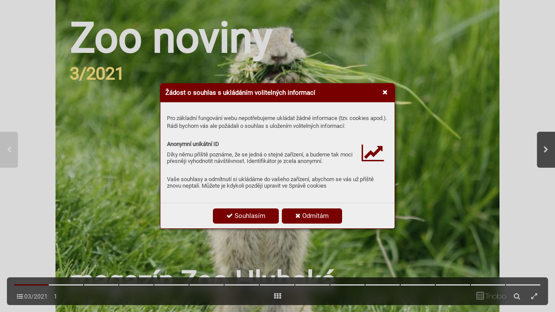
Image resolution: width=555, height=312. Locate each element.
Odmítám (312, 216)
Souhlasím (245, 216)
